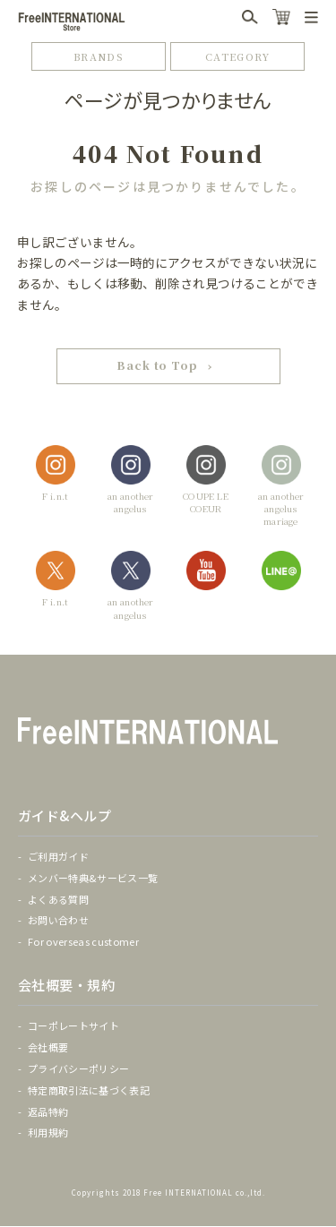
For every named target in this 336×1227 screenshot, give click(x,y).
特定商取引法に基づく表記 (89, 1091)
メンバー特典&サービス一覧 (93, 878)
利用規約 (48, 1133)
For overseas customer (83, 942)
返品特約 (48, 1111)
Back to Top (157, 365)
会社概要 (48, 1048)
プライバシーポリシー (78, 1069)
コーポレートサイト (73, 1026)
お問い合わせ (58, 921)
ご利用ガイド (58, 857)
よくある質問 (58, 899)
